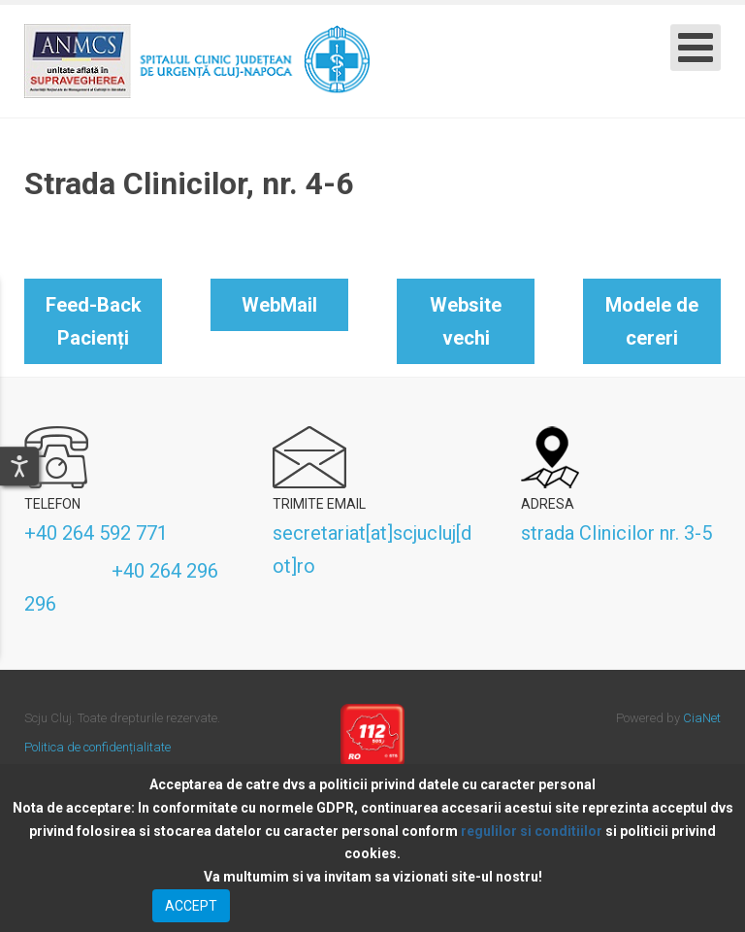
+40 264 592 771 (96, 533)
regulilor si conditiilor (531, 831)
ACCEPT (191, 906)
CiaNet (702, 718)
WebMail (279, 304)
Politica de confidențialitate (97, 747)
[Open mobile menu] (695, 47)
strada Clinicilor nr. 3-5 (616, 533)
